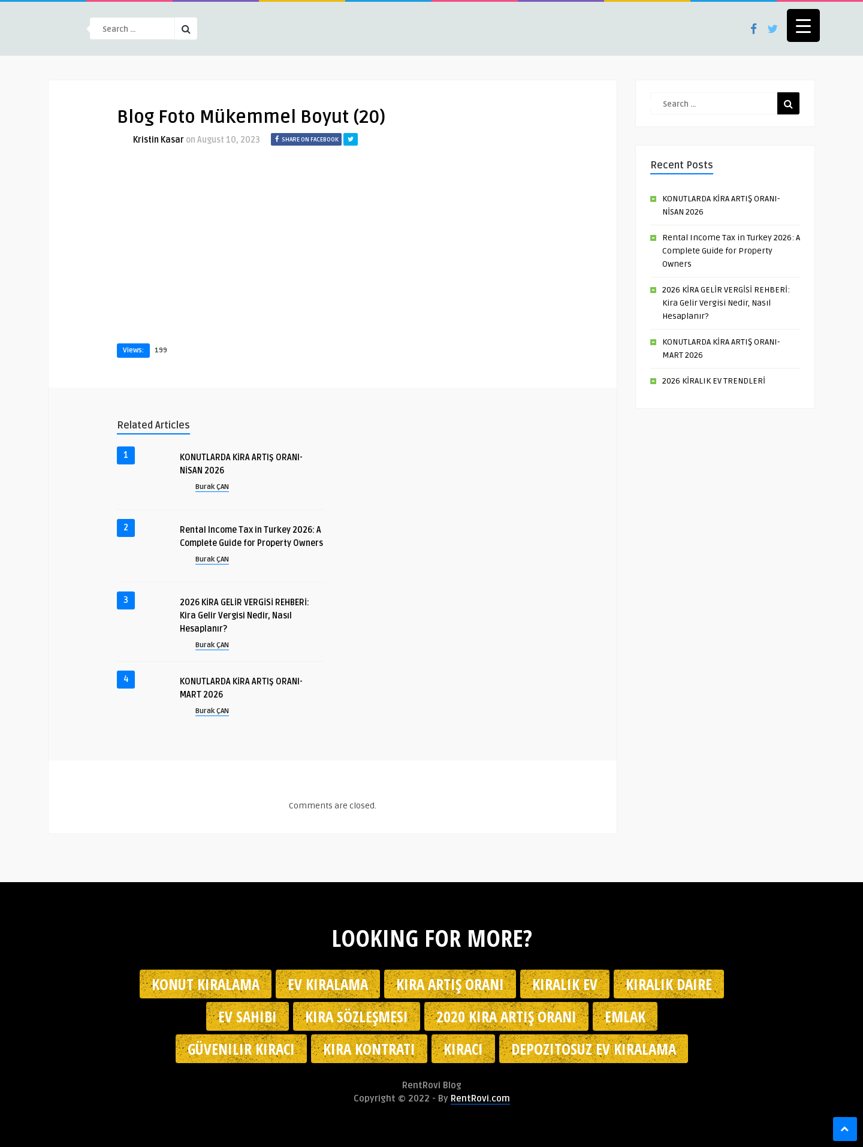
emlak (625, 1016)
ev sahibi (247, 1016)
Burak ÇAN (212, 486)
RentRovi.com (480, 1098)
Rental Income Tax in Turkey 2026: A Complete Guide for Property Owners (731, 251)
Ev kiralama (328, 984)
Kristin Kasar (158, 140)
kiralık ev (565, 984)
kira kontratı (369, 1049)
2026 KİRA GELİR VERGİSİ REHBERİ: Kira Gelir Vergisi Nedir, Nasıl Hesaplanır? (244, 615)
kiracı (463, 1049)
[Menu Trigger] (803, 25)
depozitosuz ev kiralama (593, 1049)
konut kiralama (205, 984)
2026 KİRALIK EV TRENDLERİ (713, 381)
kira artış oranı (450, 984)
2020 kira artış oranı (506, 1016)
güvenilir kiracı (241, 1049)
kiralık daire (669, 984)
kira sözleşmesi (356, 1016)
